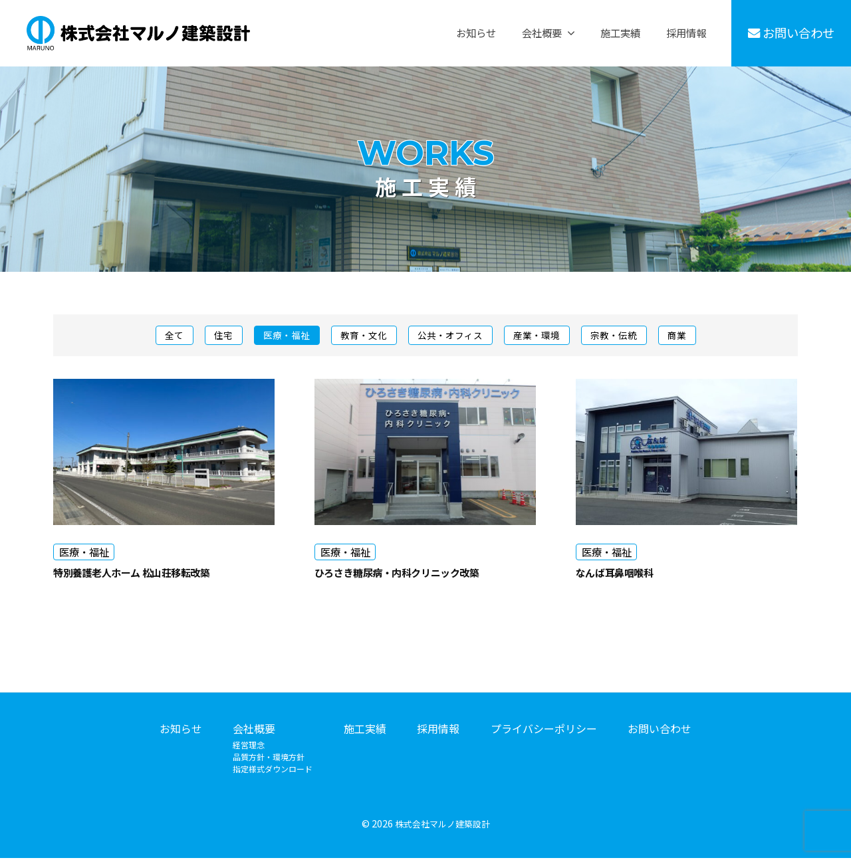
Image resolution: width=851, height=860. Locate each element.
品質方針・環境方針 (268, 759)
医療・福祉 (276, 336)
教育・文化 (359, 336)
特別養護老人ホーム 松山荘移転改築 (152, 573)
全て (156, 336)
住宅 (209, 336)
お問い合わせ (791, 32)
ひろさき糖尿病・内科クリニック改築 (418, 573)
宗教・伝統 (627, 336)
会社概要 (542, 33)
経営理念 (249, 747)
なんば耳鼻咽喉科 (624, 573)
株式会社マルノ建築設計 (442, 826)
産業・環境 (545, 336)
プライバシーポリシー (544, 731)
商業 (695, 336)
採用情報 (686, 33)
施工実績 (620, 33)
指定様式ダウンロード (272, 771)
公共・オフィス (452, 336)
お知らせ (476, 33)
